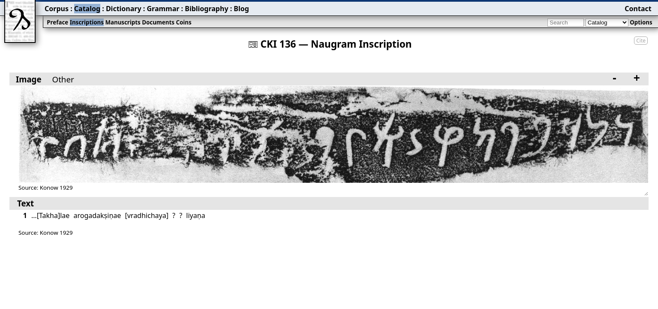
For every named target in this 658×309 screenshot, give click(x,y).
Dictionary (123, 8)
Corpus (57, 8)
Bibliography (206, 8)
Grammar (163, 8)
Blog (241, 8)
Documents (158, 22)
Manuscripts (122, 22)
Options (641, 22)
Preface (57, 22)
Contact (638, 8)
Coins (183, 22)
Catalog (87, 8)
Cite (641, 40)
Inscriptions (87, 22)
